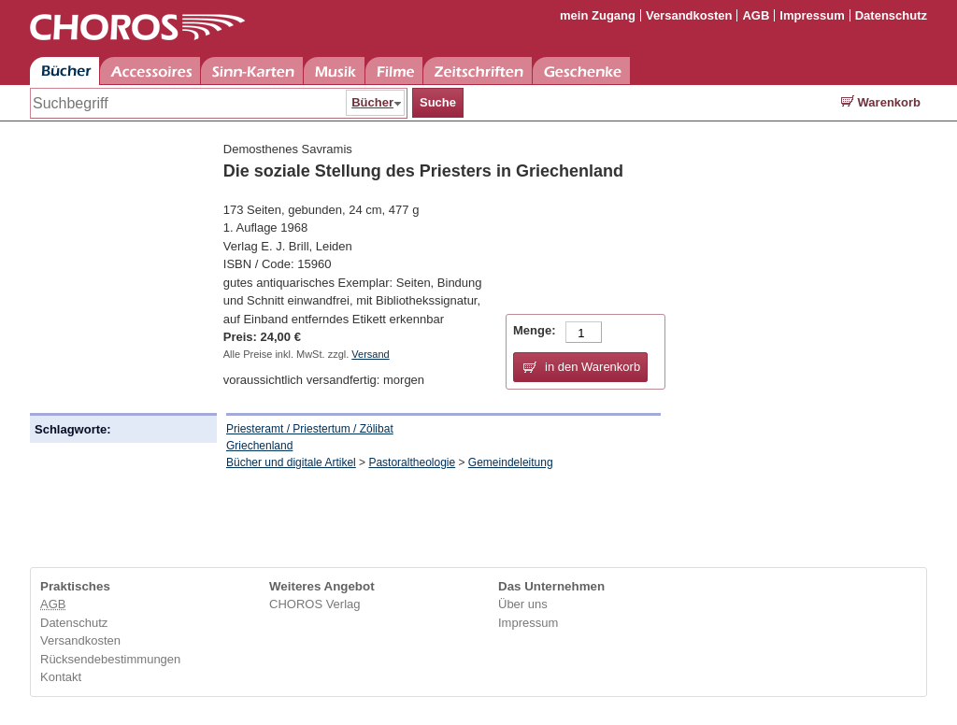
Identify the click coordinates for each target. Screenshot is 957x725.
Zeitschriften (477, 70)
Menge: (534, 330)
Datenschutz (891, 15)
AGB (755, 15)
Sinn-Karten (252, 70)
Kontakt (60, 677)
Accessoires (150, 70)
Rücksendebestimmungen (110, 659)
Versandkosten (689, 15)
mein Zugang (598, 15)
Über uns (523, 604)
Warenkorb (881, 102)
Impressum (811, 15)
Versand (370, 354)
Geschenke (581, 70)
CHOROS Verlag (315, 604)
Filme (393, 70)
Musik (334, 70)
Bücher (64, 70)
